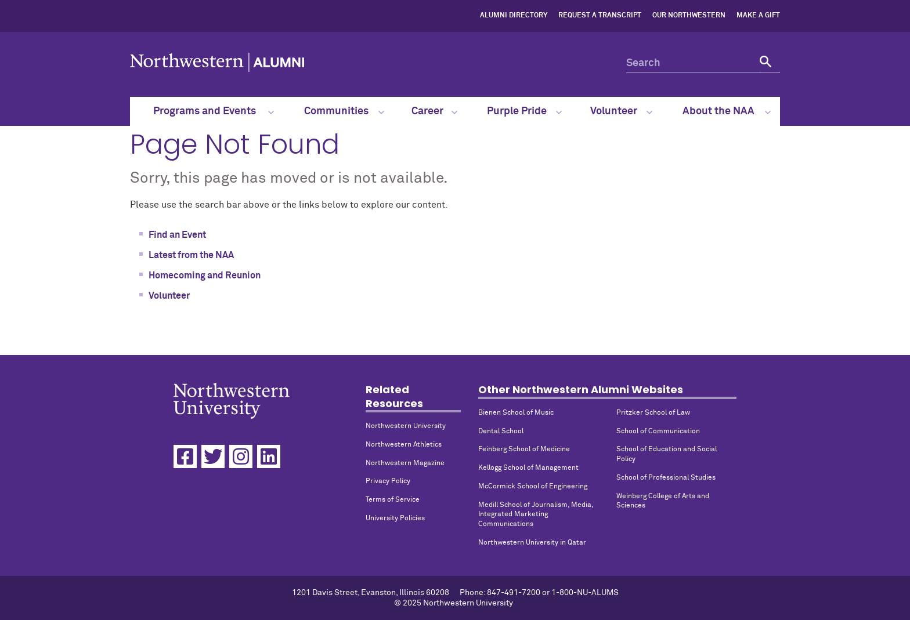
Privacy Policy (388, 481)
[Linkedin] (268, 456)
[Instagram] (240, 456)
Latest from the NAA (191, 255)
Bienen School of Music (516, 412)
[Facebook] (185, 456)
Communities (344, 111)
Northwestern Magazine (405, 463)
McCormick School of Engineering (532, 486)
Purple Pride (524, 111)
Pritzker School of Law (653, 412)
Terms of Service (393, 499)
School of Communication (658, 431)
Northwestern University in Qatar (532, 542)
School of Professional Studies (666, 477)
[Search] (703, 63)
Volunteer (621, 111)
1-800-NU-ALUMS (585, 593)
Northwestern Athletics (404, 444)
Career (434, 111)
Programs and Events (214, 111)
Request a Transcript (599, 15)
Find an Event (177, 235)
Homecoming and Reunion (205, 275)
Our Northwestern (688, 15)
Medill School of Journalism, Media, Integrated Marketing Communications (535, 515)
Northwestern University (406, 426)
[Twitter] (213, 456)
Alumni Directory (513, 15)
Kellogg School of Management (528, 468)
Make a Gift (758, 15)
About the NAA (726, 111)
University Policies (395, 518)
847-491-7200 (513, 593)
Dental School (500, 431)
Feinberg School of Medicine (524, 449)
